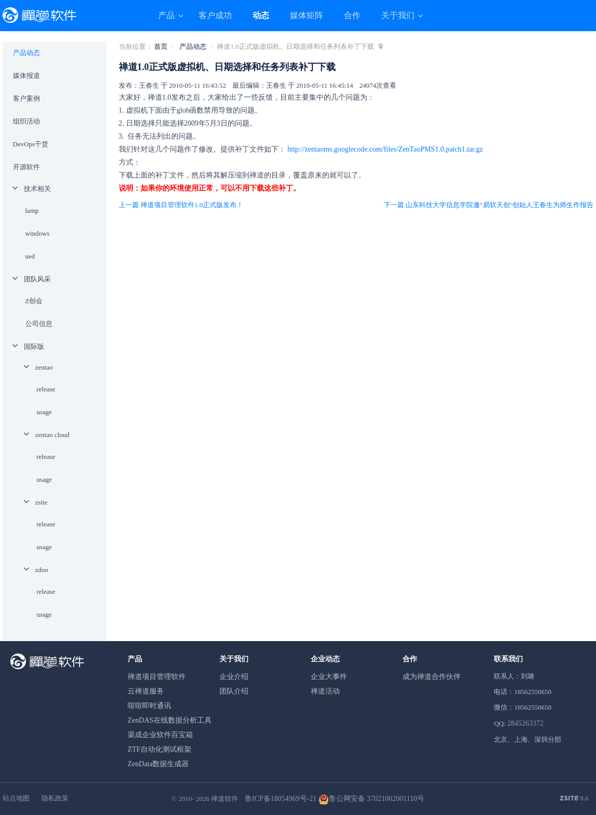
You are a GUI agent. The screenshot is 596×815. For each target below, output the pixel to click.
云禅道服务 (146, 691)
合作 (352, 15)
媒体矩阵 (306, 15)
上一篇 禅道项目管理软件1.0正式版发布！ (181, 205)
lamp (32, 210)
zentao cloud (52, 435)
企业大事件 (329, 677)
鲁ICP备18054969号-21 (280, 799)
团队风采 (37, 279)
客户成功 (215, 15)
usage (44, 412)
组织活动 (26, 121)
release (46, 389)
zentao (44, 367)
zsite (41, 502)
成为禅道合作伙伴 (432, 677)
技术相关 (37, 189)
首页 (161, 46)
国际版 (34, 346)
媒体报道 (26, 75)
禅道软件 (224, 799)
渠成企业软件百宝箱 (160, 735)
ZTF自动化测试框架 (159, 749)
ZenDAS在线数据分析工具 (170, 720)
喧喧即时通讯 (149, 706)
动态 (261, 15)
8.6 (574, 799)
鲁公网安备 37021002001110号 (371, 799)
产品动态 (192, 46)
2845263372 (525, 723)
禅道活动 (325, 691)
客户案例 (26, 98)
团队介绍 (233, 691)
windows (37, 233)
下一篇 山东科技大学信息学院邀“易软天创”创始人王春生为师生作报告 (489, 205)
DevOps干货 (31, 144)
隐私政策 (54, 798)
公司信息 (38, 324)
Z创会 (34, 301)
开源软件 (26, 167)
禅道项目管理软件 (157, 677)
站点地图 (16, 798)
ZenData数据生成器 (158, 764)
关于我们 (399, 15)
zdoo (41, 570)
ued (30, 256)
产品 (167, 15)
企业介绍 (233, 677)
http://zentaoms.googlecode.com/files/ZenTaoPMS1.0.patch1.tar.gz (385, 149)
